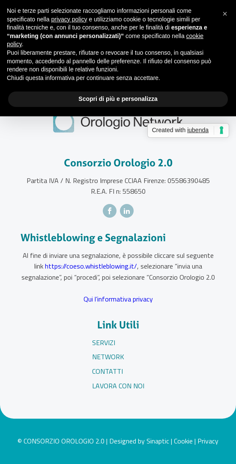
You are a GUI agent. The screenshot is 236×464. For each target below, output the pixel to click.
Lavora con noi (118, 386)
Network (108, 357)
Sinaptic (157, 441)
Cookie (183, 441)
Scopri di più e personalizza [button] (117, 98)
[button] (225, 14)
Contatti (107, 371)
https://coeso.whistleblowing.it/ (91, 266)
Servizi (103, 342)
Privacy (207, 441)
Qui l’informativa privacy (118, 299)
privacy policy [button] (69, 19)
